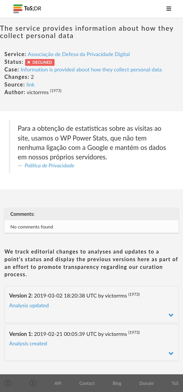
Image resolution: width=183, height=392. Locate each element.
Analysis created (28, 343)
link (31, 84)
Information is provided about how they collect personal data (91, 69)
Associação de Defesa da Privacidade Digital (79, 54)
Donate (146, 383)
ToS (175, 383)
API (58, 383)
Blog (117, 383)
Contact (87, 383)
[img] (7, 383)
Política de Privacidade (49, 165)
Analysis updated (29, 305)
